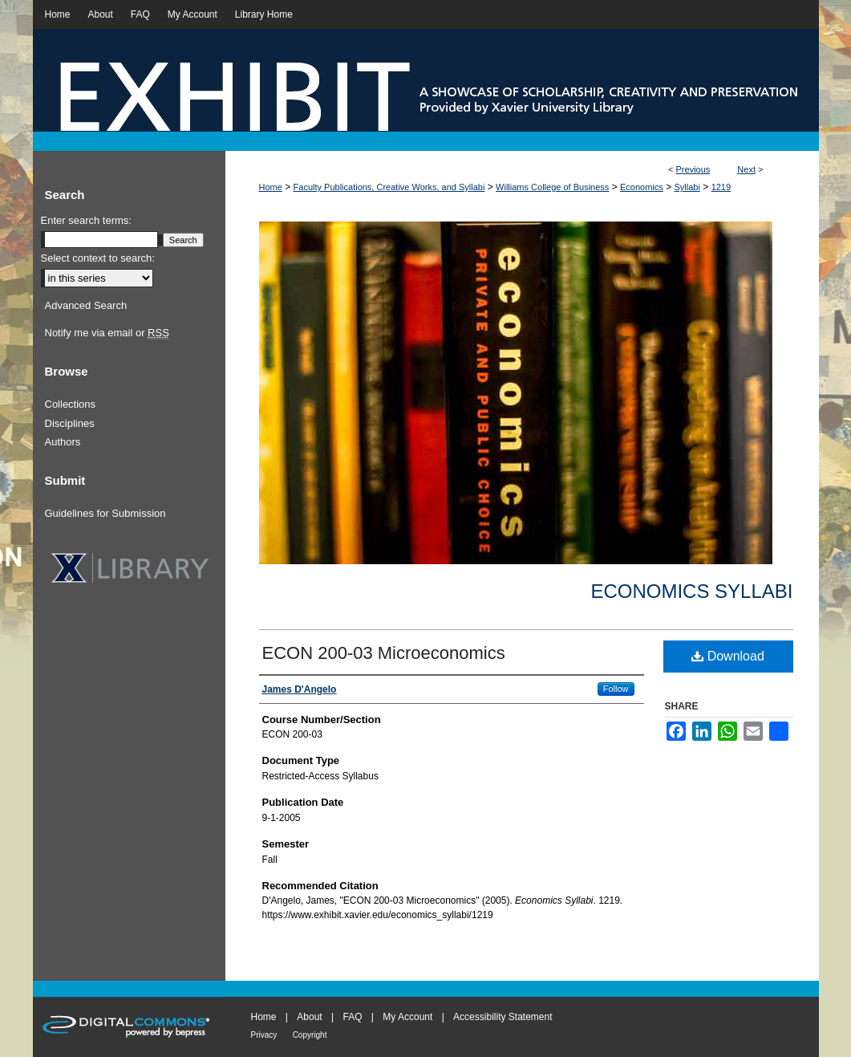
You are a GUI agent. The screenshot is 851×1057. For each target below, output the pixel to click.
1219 (721, 187)
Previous (693, 169)
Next (746, 169)
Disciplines (70, 423)
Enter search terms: (86, 220)
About (309, 1016)
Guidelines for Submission (105, 513)
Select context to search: (98, 258)
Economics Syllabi (691, 591)
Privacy (264, 1035)
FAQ (352, 1016)
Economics (641, 187)
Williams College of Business (552, 187)
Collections (70, 404)
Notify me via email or (107, 333)
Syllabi (687, 187)
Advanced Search (86, 305)
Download (727, 656)
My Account (407, 1016)
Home (270, 187)
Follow (616, 688)
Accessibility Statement (502, 1016)
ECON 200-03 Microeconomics (383, 653)
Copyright (310, 1035)
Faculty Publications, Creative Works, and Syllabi (389, 187)
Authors (63, 442)
